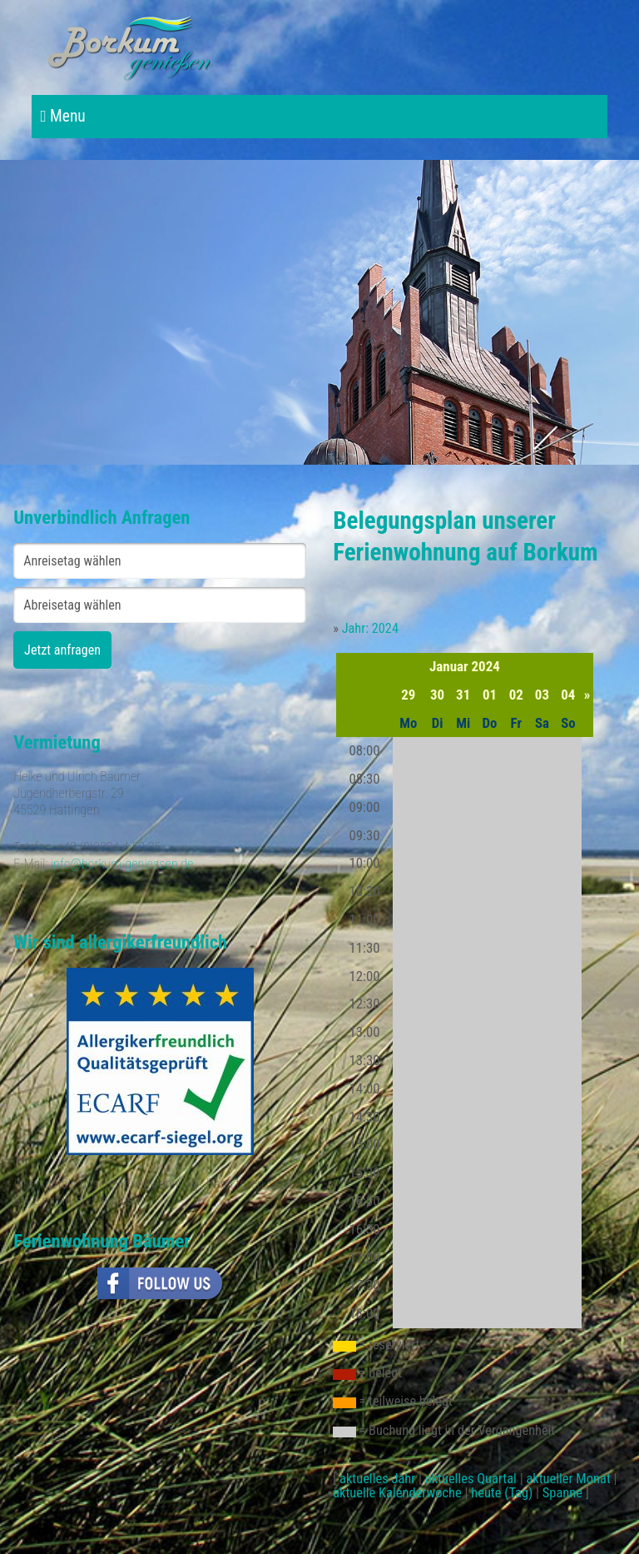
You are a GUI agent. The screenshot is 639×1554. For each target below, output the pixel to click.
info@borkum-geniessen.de (122, 864)
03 (542, 694)
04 (568, 694)
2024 (486, 666)
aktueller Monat (568, 1479)
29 (408, 694)
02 (516, 694)
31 (463, 694)
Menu (62, 116)
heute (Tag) (501, 1493)
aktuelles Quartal (471, 1479)
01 (490, 694)
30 (437, 694)
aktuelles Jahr (377, 1479)
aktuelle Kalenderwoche (397, 1493)
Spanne (562, 1493)
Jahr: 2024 (370, 628)
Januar (448, 666)
